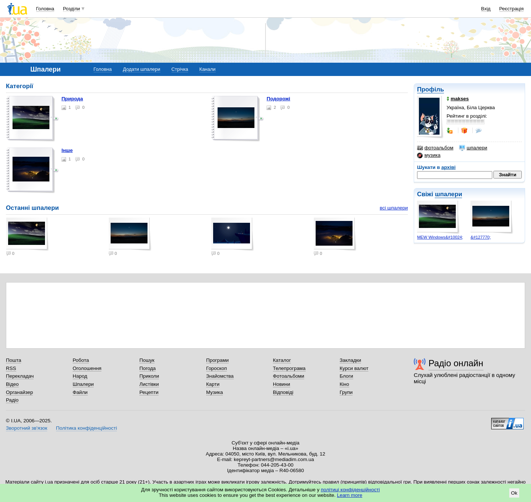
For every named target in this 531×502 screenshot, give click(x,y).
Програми (217, 360)
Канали (207, 69)
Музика (214, 392)
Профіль (430, 89)
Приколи (149, 376)
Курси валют (354, 368)
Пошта (13, 360)
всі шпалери (394, 208)
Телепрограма (289, 368)
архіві (448, 167)
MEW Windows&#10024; (440, 237)
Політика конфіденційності (86, 428)
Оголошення (87, 368)
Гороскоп (216, 368)
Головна (45, 8)
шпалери (473, 148)
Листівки (149, 384)
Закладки (350, 360)
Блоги (346, 376)
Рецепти (149, 392)
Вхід (486, 8)
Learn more (349, 495)
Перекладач (20, 376)
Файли (80, 392)
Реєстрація (511, 8)
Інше (67, 150)
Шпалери (83, 384)
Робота (81, 360)
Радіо (12, 400)
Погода (147, 368)
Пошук (147, 360)
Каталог (282, 360)
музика (428, 155)
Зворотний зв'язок (26, 428)
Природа (72, 98)
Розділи (71, 8)
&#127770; (481, 237)
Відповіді (283, 392)
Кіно (344, 384)
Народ (80, 376)
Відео (12, 384)
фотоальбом (435, 148)
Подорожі (278, 98)
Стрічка (179, 69)
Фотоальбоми (288, 376)
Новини (281, 384)
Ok (514, 493)
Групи (346, 392)
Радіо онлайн (455, 363)
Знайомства (220, 376)
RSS (11, 368)
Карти (212, 384)
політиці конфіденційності (350, 489)
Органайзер (19, 392)
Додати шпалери (141, 69)
